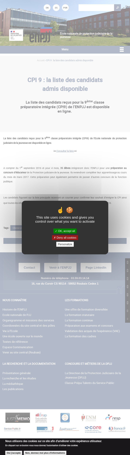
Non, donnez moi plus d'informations (45, 453)
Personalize (65, 244)
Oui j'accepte (14, 453)
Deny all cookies (65, 237)
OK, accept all (65, 230)
